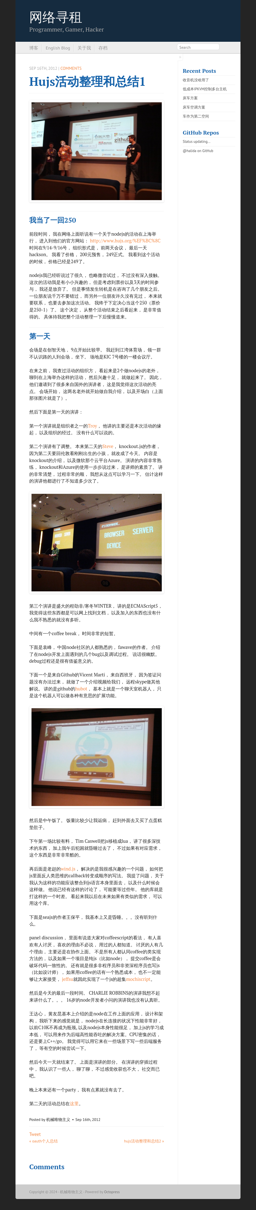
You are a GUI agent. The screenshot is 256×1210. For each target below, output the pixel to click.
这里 (74, 1103)
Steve (107, 446)
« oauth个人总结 (43, 1140)
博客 (33, 48)
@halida (189, 150)
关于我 (84, 48)
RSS (224, 48)
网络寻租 (55, 17)
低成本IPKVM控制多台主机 (205, 89)
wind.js (68, 869)
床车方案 (190, 98)
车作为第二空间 (196, 116)
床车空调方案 (194, 107)
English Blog (58, 48)
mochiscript (138, 979)
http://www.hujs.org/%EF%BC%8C (125, 241)
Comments (71, 68)
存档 (103, 48)
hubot (81, 689)
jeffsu (67, 979)
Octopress (112, 1191)
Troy (92, 426)
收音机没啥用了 (196, 80)
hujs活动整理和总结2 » (144, 1140)
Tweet (35, 1134)
